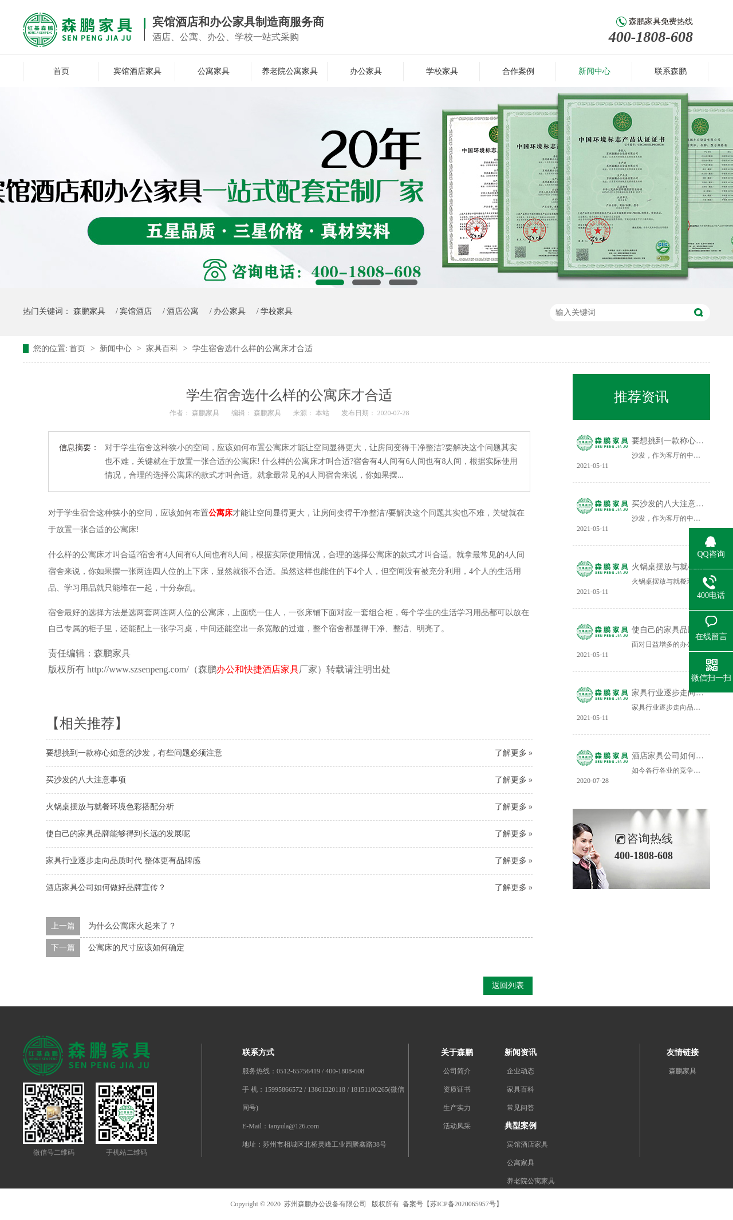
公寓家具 (214, 71)
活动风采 (457, 1126)
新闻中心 (594, 71)
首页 (61, 71)
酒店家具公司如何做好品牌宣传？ (106, 887)
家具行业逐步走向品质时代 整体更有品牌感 (123, 860)
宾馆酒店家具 (137, 71)
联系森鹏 (671, 71)
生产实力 (457, 1108)
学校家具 (442, 71)
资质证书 (457, 1089)
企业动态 (520, 1071)
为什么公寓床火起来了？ (132, 926)
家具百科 (163, 348)
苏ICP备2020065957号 (463, 1204)
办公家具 (366, 71)
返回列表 (508, 985)
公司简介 (457, 1071)
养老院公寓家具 (290, 71)
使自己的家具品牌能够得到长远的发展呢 (118, 833)
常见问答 (520, 1108)
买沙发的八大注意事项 (86, 780)
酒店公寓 (183, 311)
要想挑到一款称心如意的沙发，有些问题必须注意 (134, 753)
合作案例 (518, 71)
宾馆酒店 (136, 311)
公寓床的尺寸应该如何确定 (136, 947)
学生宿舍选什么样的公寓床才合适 (252, 348)
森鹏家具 (89, 311)
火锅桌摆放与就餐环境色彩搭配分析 (110, 806)
